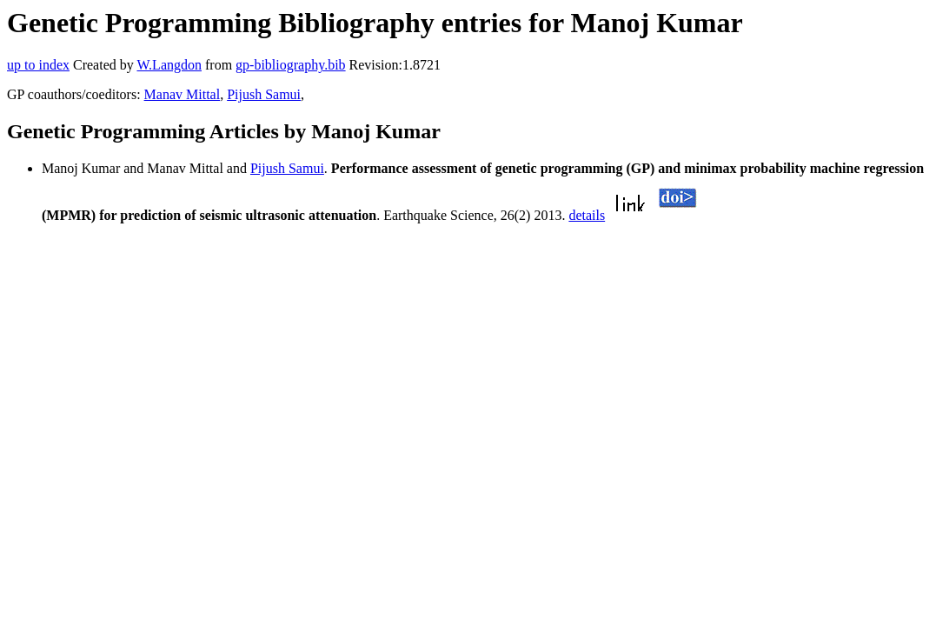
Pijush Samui (264, 94)
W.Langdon (169, 64)
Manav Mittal (182, 94)
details (586, 215)
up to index (38, 64)
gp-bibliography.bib (291, 64)
